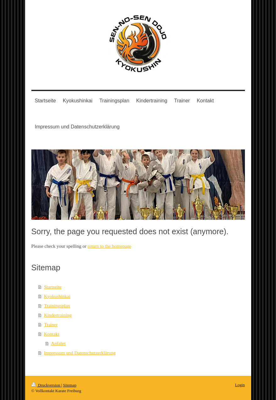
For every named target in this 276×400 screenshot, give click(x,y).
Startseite (53, 286)
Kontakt (51, 334)
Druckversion (46, 385)
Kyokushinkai (57, 296)
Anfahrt (58, 343)
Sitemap (70, 385)
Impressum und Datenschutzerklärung (80, 352)
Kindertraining (58, 315)
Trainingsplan (57, 305)
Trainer (51, 324)
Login (240, 384)
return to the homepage (109, 246)
